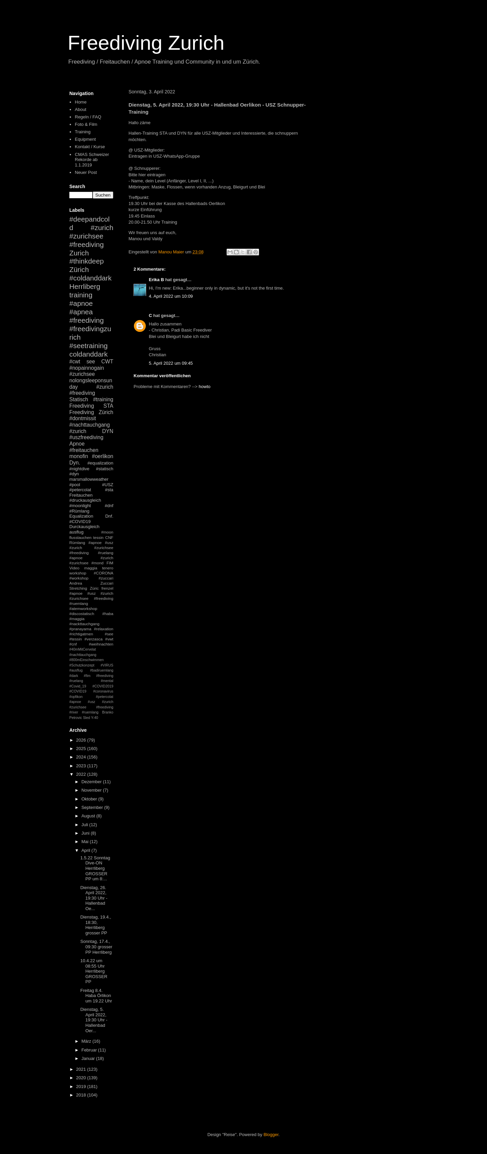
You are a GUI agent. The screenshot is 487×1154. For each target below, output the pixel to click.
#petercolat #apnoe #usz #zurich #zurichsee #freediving (91, 702)
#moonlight (80, 505)
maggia (90, 568)
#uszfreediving (86, 437)
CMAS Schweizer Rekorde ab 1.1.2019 (92, 159)
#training (103, 399)
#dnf (109, 505)
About (80, 109)
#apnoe (81, 303)
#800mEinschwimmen (86, 660)
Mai (86, 841)
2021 (81, 1069)
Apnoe (77, 444)
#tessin (75, 639)
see (91, 361)
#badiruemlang (101, 670)
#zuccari (105, 578)
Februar (90, 1050)
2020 (81, 1077)
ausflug (76, 532)
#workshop (79, 578)
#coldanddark (90, 278)
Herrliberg (84, 286)
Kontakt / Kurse (90, 146)
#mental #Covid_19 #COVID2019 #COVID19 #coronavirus (91, 686)
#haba (107, 613)
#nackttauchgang (84, 623)
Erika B (156, 279)
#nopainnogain (86, 368)
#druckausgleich (85, 500)
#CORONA (103, 573)
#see (109, 634)
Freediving (81, 406)
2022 (81, 774)
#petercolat (80, 489)
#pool (74, 484)
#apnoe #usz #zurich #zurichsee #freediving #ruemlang (91, 598)
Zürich (79, 269)
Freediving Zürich (91, 412)
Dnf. (109, 516)
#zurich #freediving (91, 390)
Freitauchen (81, 495)
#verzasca (93, 639)
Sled (86, 718)
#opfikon (76, 697)
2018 (81, 1095)
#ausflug (76, 670)
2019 (81, 1086)
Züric (94, 588)
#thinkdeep (86, 261)
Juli (85, 824)
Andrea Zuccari (91, 583)
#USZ (107, 484)
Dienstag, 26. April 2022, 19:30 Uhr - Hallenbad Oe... (93, 898)
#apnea (81, 312)
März (87, 1041)
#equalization (100, 463)
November (92, 790)
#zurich (77, 431)
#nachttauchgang (89, 425)
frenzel (107, 588)
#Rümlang (79, 511)
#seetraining (88, 345)
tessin (98, 537)
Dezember (92, 781)
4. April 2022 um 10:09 (171, 296)
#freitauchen (83, 450)
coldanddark (88, 354)
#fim (87, 676)
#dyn (74, 473)
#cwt (74, 361)
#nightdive (79, 468)
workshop (77, 573)
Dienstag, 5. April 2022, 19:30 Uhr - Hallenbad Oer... (93, 1020)
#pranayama (80, 629)
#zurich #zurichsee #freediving (91, 236)
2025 (81, 748)
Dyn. (74, 463)
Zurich (79, 253)
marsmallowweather (89, 479)
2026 (81, 740)
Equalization (81, 516)
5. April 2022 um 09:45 (171, 363)
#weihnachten (101, 644)
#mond (97, 563)
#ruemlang (90, 712)
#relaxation (103, 629)
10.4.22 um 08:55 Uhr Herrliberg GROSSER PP (93, 971)
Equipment (85, 139)
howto (205, 386)
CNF (109, 537)
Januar (89, 1058)
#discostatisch (81, 613)
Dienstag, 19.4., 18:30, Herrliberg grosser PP (95, 924)
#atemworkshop (83, 608)
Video (74, 568)
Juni (86, 833)
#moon (107, 532)
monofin (78, 456)
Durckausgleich (84, 526)
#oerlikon (102, 456)
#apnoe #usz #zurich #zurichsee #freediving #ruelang (91, 547)
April (87, 850)
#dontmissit (82, 418)
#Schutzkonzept (81, 665)
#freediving (86, 320)
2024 (81, 757)
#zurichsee (82, 374)
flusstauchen (80, 537)
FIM (110, 563)
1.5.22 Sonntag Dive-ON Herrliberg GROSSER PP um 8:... (95, 868)
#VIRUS (106, 665)
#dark (73, 676)
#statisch (104, 468)
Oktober (90, 798)
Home (81, 102)
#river (73, 712)
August (89, 815)
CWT (107, 361)
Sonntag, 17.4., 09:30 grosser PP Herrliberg (96, 946)
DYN (107, 431)
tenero (107, 568)
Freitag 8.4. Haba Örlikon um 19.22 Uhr (96, 995)
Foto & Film (86, 124)
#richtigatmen (81, 634)
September (93, 807)
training (80, 295)
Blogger (270, 1134)
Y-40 (94, 718)
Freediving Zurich (146, 42)
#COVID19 (80, 521)
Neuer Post (86, 172)
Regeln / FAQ (88, 116)
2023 (81, 765)
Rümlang (77, 542)
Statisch (78, 399)
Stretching (78, 588)
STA (108, 406)
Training (82, 131)
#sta (109, 489)
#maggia (77, 618)
